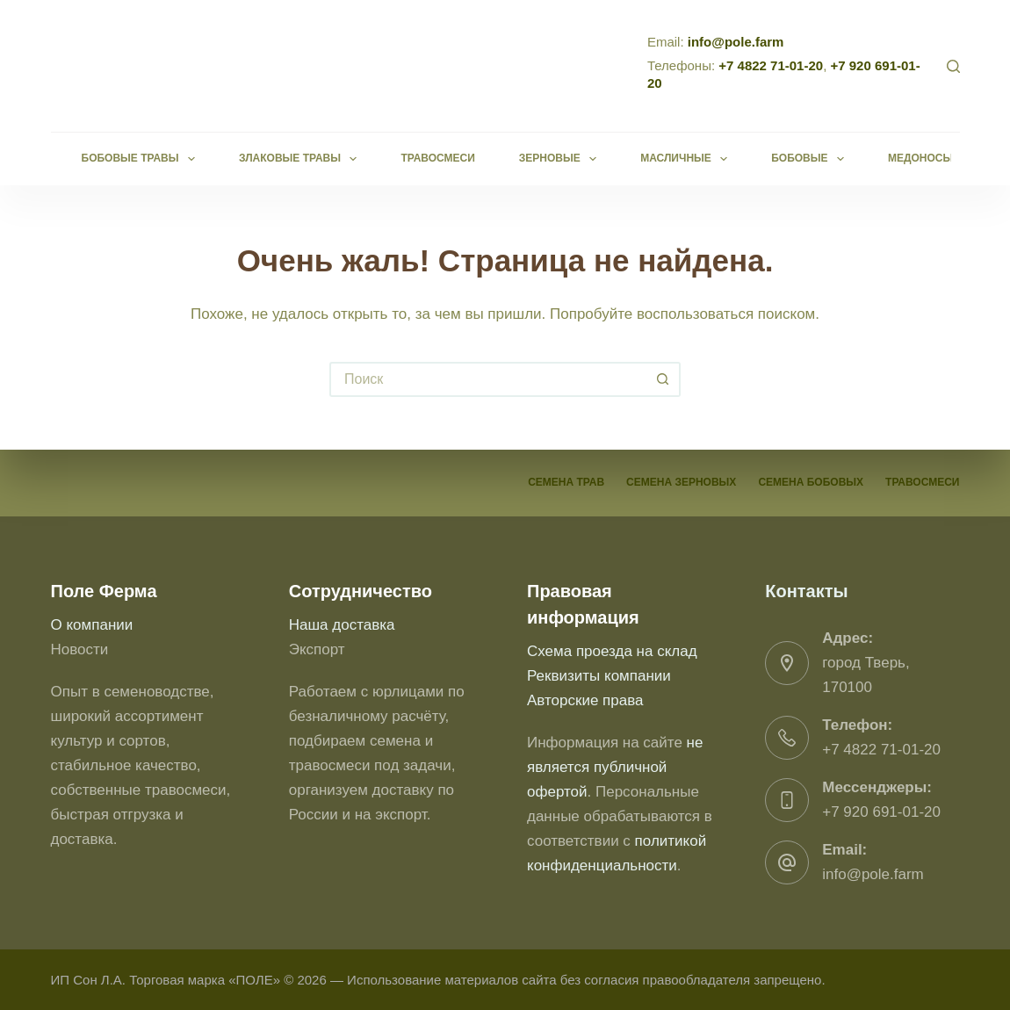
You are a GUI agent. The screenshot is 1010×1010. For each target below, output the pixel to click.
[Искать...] (487, 379)
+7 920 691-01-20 (881, 812)
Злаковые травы (301, 159)
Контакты (806, 591)
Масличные (687, 159)
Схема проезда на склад (612, 651)
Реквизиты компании (599, 675)
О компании (92, 625)
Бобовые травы (142, 159)
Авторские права (585, 700)
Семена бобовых (810, 482)
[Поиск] (953, 66)
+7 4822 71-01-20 (770, 65)
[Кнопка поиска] (663, 379)
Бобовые (811, 159)
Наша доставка (342, 625)
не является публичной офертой (615, 767)
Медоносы (932, 159)
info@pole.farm (736, 41)
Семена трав (566, 482)
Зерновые (561, 159)
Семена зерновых (681, 482)
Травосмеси (437, 158)
